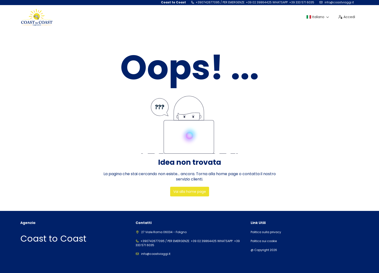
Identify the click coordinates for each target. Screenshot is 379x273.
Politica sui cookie (264, 241)
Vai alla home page (189, 191)
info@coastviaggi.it (339, 2)
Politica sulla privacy (266, 232)
